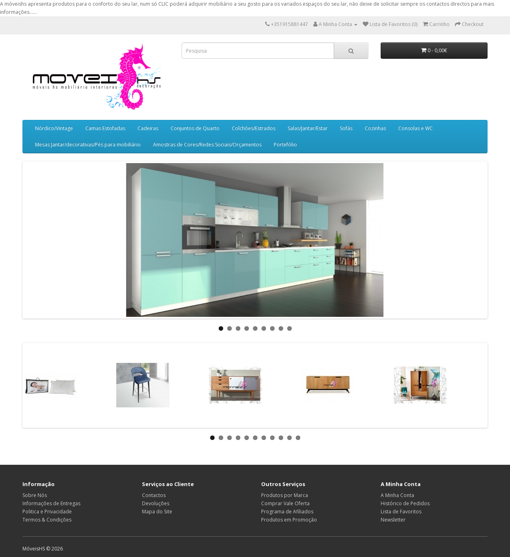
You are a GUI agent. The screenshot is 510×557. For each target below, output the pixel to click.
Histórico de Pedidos (405, 503)
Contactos (154, 495)
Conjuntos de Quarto (195, 128)
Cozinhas (375, 128)
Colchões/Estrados (253, 128)
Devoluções (155, 503)
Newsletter (393, 519)
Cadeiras (147, 128)
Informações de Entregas (51, 503)
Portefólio (285, 144)
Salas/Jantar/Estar (308, 128)
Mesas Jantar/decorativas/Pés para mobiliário (88, 144)
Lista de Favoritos (401, 511)
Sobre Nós (34, 495)
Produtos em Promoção (289, 519)
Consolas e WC (415, 128)
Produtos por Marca (284, 495)
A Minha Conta (397, 495)
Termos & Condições (46, 519)
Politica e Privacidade (47, 511)
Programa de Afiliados (287, 511)
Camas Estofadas (105, 128)
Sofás (346, 128)
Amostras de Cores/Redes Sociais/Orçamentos (207, 144)
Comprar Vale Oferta (285, 503)
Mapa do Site (157, 511)
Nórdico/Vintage (54, 128)
